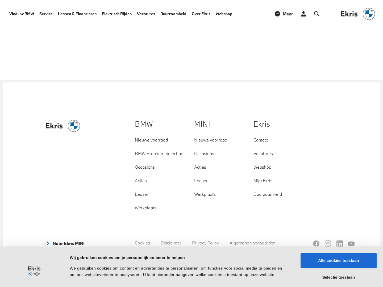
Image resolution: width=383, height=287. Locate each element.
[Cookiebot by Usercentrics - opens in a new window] (34, 277)
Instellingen (286, 276)
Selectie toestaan (338, 252)
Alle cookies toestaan (338, 235)
